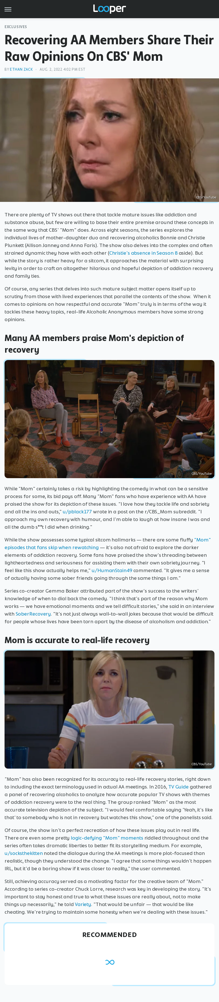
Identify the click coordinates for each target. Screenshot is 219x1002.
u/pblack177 (77, 511)
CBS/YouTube (206, 197)
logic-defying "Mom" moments (107, 837)
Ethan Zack (21, 69)
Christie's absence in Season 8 (143, 253)
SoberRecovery (33, 613)
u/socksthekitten (24, 853)
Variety (83, 904)
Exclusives (16, 27)
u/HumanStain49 (112, 570)
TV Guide (178, 786)
